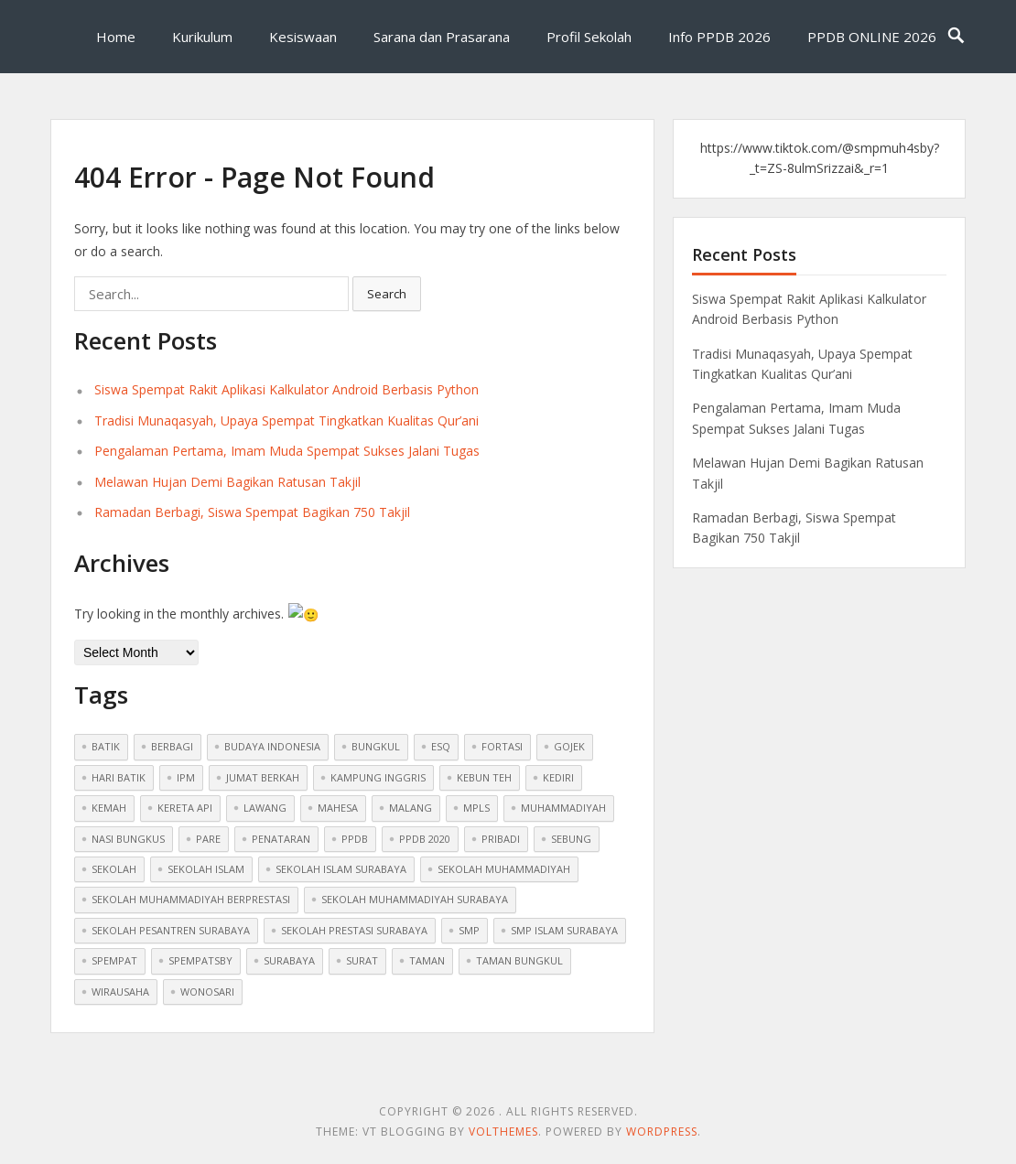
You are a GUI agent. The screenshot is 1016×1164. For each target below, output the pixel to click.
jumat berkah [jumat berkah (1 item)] (262, 775)
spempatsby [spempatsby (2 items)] (200, 959)
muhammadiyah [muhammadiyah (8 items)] (563, 807)
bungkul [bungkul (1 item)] (375, 745)
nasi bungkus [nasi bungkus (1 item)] (128, 837)
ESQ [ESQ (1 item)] (440, 745)
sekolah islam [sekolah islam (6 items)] (206, 868)
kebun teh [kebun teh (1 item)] (484, 775)
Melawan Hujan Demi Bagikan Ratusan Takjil (227, 481)
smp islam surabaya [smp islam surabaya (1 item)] (564, 928)
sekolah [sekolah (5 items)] (114, 868)
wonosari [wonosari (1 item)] (207, 990)
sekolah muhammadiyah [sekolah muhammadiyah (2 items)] (504, 868)
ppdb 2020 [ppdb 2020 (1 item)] (424, 837)
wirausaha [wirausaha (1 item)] (120, 990)
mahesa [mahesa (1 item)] (338, 807)
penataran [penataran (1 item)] (281, 837)
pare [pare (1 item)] (208, 837)
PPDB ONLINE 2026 (871, 36)
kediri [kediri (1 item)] (558, 775)
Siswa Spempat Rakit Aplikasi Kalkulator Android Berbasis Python (286, 389)
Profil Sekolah (589, 36)
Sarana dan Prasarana (441, 36)
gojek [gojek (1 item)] (569, 745)
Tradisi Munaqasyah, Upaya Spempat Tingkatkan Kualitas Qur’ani (286, 420)
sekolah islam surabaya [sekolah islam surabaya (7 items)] (341, 868)
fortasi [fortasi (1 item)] (502, 745)
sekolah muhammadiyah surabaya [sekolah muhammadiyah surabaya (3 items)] (414, 898)
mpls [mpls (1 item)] (476, 807)
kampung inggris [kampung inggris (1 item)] (378, 775)
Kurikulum (202, 36)
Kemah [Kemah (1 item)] (109, 807)
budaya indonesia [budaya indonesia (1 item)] (272, 745)
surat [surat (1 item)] (362, 959)
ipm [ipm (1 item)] (186, 775)
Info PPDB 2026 (719, 36)
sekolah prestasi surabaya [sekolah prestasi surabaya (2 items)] (354, 928)
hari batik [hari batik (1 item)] (119, 775)
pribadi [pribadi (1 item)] (500, 837)
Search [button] (386, 294)
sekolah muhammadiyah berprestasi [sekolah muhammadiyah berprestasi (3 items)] (191, 898)
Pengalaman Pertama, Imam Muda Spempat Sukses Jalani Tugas (287, 450)
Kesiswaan (303, 36)
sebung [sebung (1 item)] (571, 837)
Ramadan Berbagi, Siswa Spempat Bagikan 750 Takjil (252, 512)
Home (115, 36)
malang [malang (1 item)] (410, 807)
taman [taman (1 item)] (427, 959)
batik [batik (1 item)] (106, 745)
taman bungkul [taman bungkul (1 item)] (519, 959)
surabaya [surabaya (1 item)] (289, 959)
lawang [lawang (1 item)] (264, 807)
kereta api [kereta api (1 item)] (184, 807)
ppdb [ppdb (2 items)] (354, 837)
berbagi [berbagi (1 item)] (172, 745)
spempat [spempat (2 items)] (114, 959)
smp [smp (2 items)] (469, 928)
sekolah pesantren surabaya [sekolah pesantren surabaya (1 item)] (171, 928)
